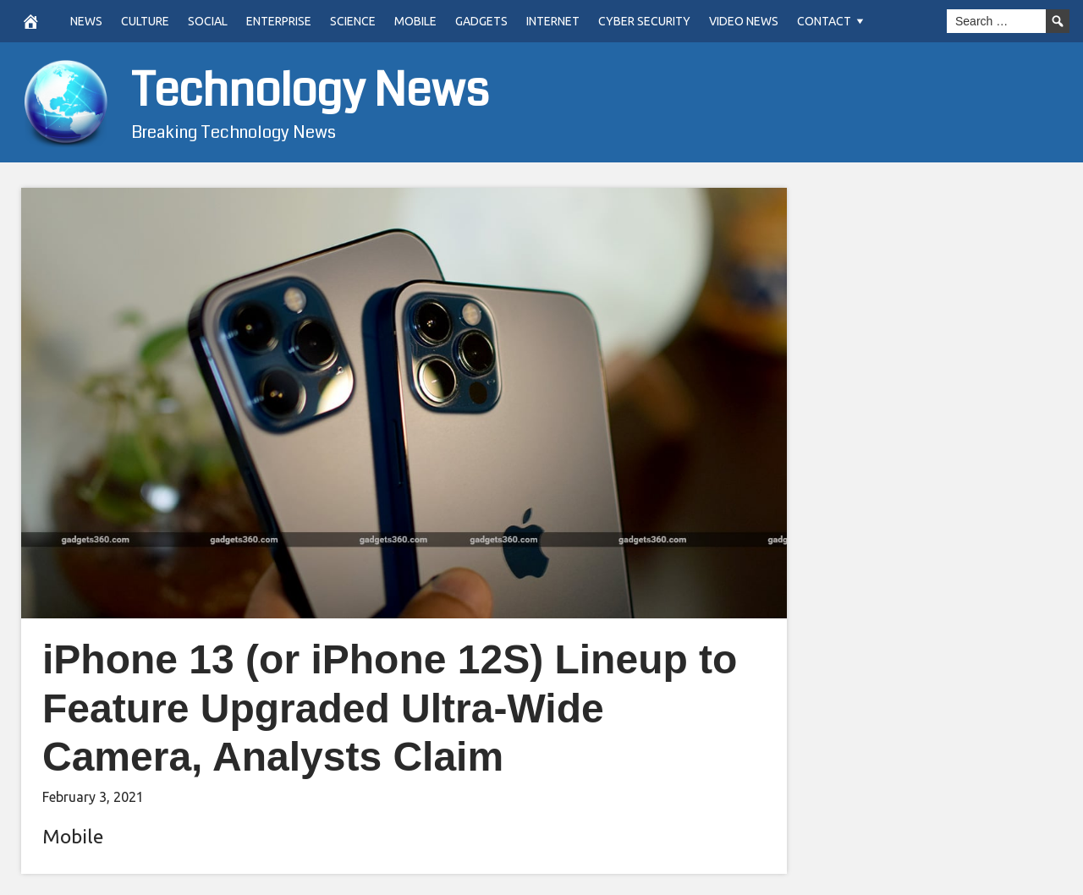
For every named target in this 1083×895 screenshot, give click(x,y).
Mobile (415, 21)
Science (353, 21)
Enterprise (278, 21)
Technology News (310, 91)
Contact (824, 21)
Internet (553, 21)
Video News (743, 21)
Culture (145, 21)
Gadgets (481, 21)
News (86, 21)
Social (208, 21)
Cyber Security (644, 21)
